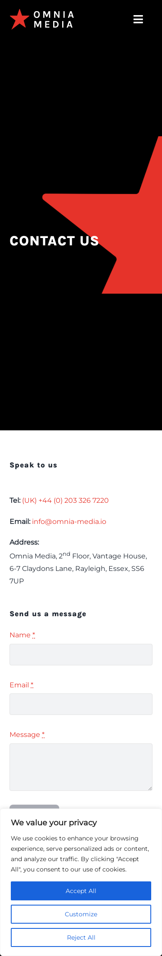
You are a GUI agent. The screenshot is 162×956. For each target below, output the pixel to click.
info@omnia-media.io (69, 521)
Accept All (81, 891)
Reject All (81, 937)
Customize (81, 914)
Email (21, 685)
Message (27, 734)
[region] (81, 882)
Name (22, 635)
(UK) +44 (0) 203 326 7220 (65, 500)
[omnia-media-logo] (42, 12)
